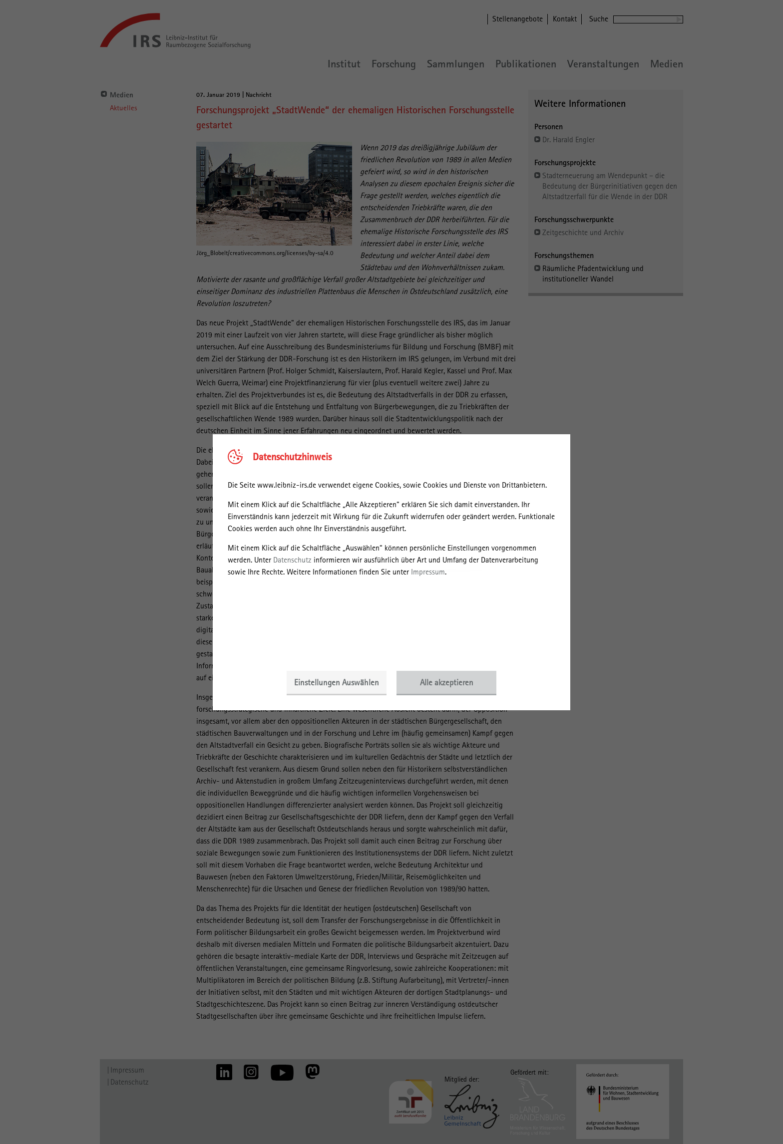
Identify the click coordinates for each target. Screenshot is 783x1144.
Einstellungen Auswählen (336, 682)
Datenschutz (292, 560)
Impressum (428, 571)
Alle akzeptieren (446, 682)
